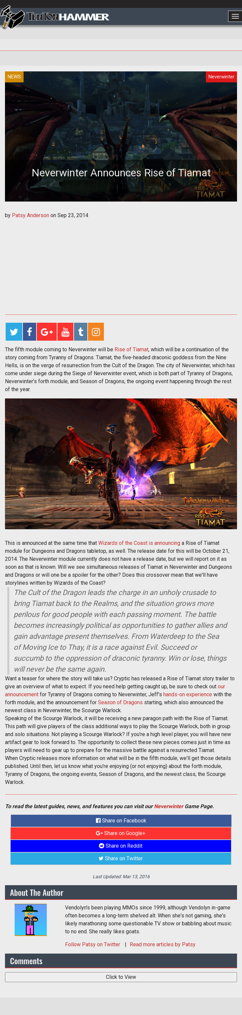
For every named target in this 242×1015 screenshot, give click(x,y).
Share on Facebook (121, 820)
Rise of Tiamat (131, 349)
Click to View (121, 977)
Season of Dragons (120, 702)
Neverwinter (168, 806)
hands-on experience (187, 694)
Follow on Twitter (93, 944)
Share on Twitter (121, 858)
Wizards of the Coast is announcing (139, 543)
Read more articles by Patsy (163, 944)
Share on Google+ (120, 833)
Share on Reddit (120, 846)
